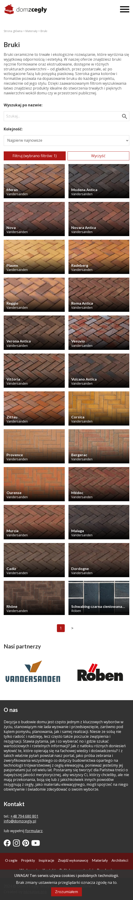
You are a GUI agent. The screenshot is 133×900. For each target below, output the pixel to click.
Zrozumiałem (66, 891)
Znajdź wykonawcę (73, 860)
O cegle (11, 860)
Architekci (119, 860)
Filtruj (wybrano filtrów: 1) (34, 155)
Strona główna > (14, 31)
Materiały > (32, 31)
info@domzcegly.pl (20, 821)
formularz (34, 830)
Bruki (43, 31)
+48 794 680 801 (24, 816)
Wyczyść (98, 155)
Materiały (100, 860)
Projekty (28, 860)
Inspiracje (46, 860)
